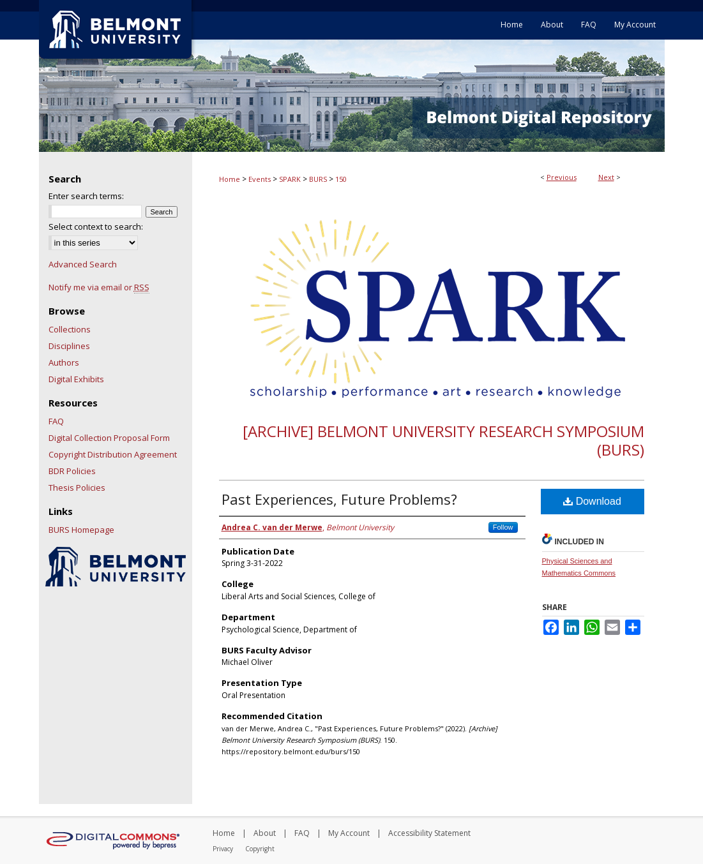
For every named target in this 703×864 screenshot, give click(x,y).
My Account (349, 833)
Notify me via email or (99, 287)
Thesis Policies (77, 487)
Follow (503, 527)
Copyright (260, 848)
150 (341, 179)
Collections (70, 329)
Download (592, 501)
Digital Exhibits (76, 379)
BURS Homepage (81, 529)
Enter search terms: (86, 196)
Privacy (223, 848)
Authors (64, 362)
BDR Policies (72, 471)
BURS (318, 179)
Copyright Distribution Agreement (113, 454)
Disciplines (69, 346)
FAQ (56, 421)
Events (259, 179)
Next (606, 177)
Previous (562, 177)
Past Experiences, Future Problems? (339, 499)
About (264, 833)
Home (229, 179)
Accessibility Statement (429, 833)
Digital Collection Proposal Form (109, 437)
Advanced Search (83, 264)
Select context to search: (96, 226)
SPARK (290, 179)
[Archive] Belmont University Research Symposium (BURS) (443, 440)
